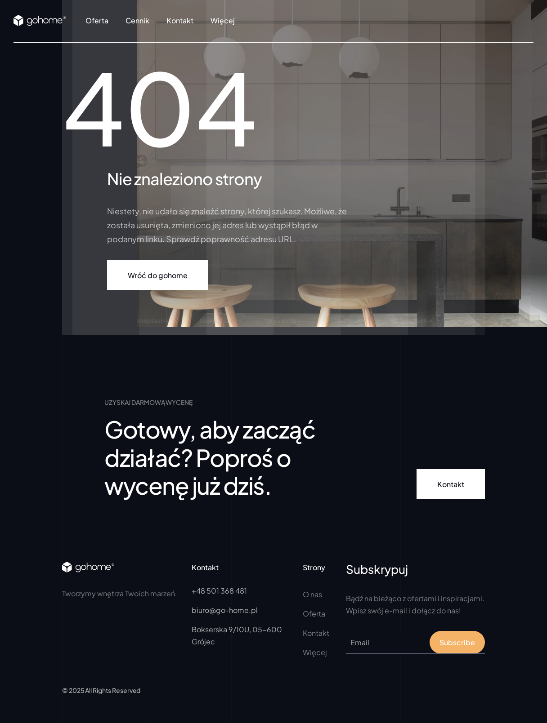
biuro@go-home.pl (225, 610)
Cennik (137, 20)
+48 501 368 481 (219, 590)
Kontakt (179, 20)
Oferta (96, 20)
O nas (312, 594)
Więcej (315, 652)
